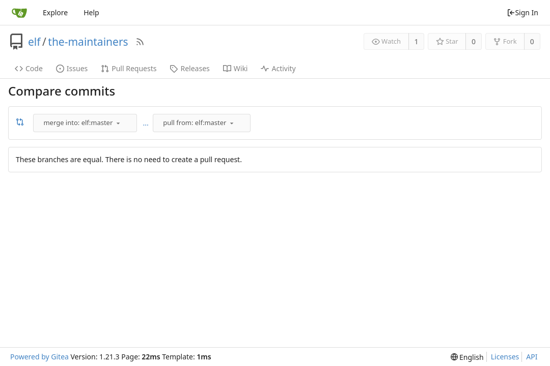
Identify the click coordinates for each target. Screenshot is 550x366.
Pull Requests (128, 68)
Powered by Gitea (39, 356)
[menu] (118, 123)
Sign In (522, 12)
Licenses (505, 356)
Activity (278, 68)
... (146, 123)
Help (91, 12)
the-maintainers (88, 42)
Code (29, 68)
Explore (55, 12)
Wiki (235, 68)
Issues (72, 68)
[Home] (19, 13)
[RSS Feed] (140, 41)
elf (34, 42)
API (531, 356)
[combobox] (86, 123)
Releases (189, 68)
